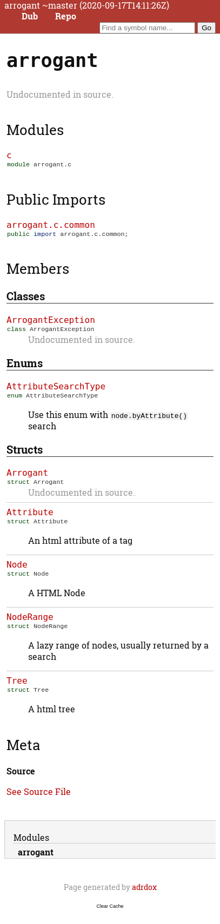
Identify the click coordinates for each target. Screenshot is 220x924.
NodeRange (30, 624)
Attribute (30, 517)
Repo (65, 16)
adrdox (144, 897)
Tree (17, 689)
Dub (30, 16)
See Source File (38, 801)
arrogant (36, 861)
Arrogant (27, 477)
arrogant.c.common (50, 226)
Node (17, 571)
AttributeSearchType (55, 390)
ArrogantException (50, 322)
